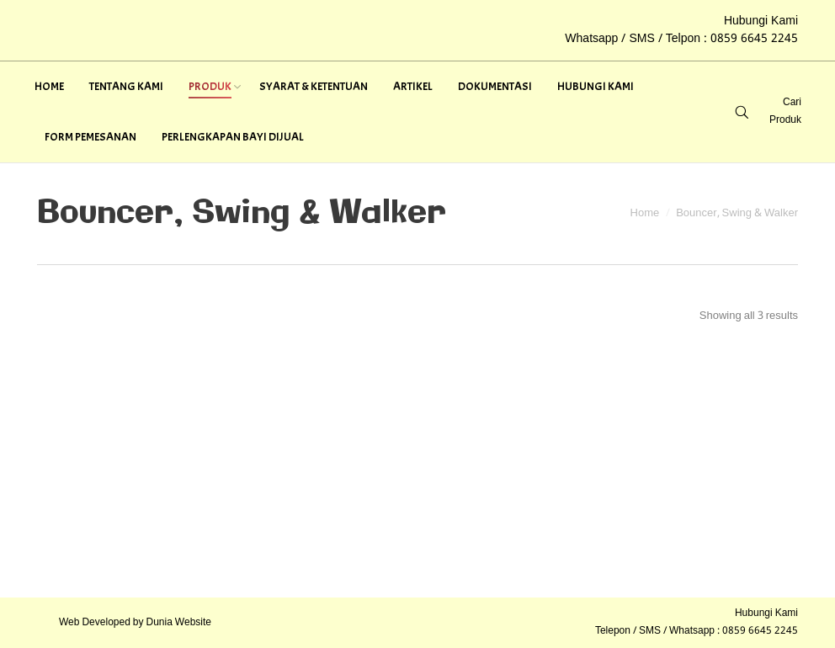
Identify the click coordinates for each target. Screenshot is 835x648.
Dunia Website (178, 622)
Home (645, 213)
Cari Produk (785, 111)
